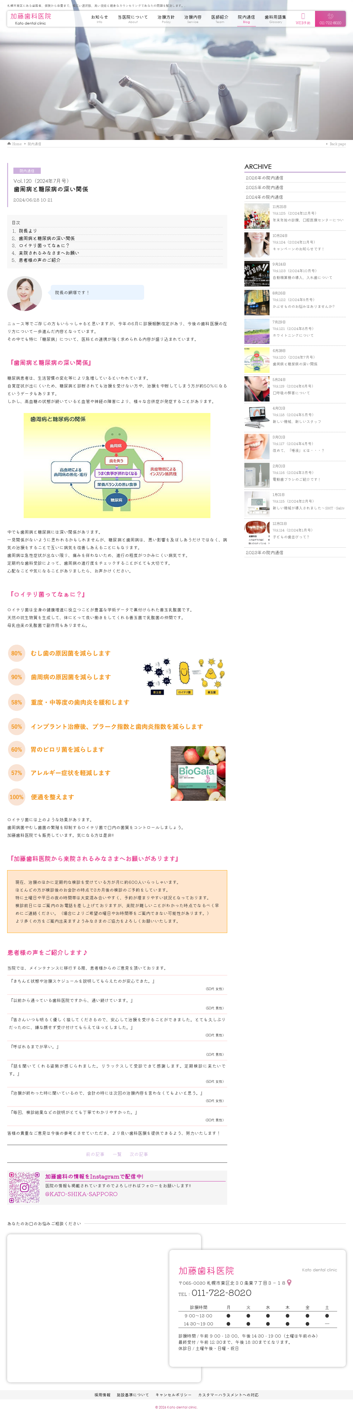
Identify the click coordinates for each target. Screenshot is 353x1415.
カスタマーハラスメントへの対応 (228, 1395)
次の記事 (138, 1154)
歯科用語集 (275, 20)
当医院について (133, 20)
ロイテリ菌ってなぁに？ (44, 245)
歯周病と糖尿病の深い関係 (47, 238)
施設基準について (133, 1395)
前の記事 (95, 1154)
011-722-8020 (221, 1292)
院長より (28, 230)
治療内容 (193, 20)
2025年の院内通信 (265, 187)
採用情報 (102, 1395)
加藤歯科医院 (30, 18)
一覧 (117, 1154)
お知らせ (99, 20)
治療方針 (166, 20)
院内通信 (246, 20)
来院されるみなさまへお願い (49, 252)
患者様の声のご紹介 (40, 260)
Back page (338, 143)
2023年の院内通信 (265, 552)
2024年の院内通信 (264, 197)
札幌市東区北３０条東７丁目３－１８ (246, 1282)
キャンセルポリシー (173, 1395)
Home (16, 143)
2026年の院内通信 (265, 177)
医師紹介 (219, 20)
